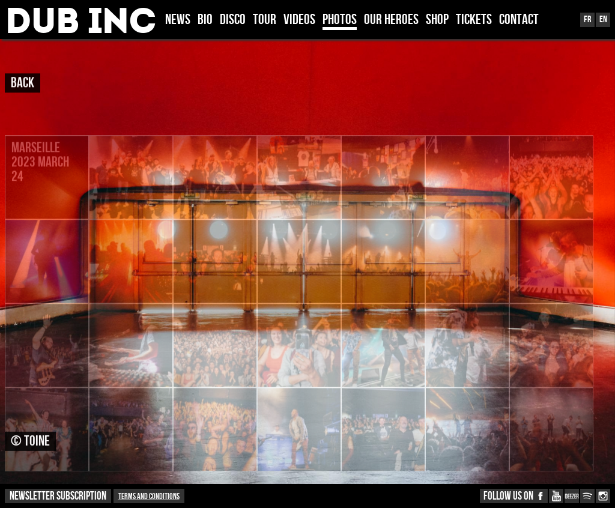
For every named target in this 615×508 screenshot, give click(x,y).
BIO (205, 20)
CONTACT (519, 20)
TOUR (264, 20)
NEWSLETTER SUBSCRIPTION (58, 496)
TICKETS (474, 20)
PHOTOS (340, 20)
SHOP (437, 20)
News (177, 20)
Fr (587, 19)
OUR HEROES (391, 20)
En (603, 19)
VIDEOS (299, 20)
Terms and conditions (149, 496)
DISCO (233, 20)
